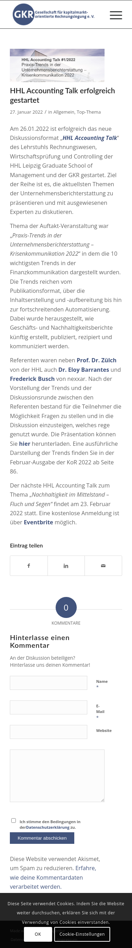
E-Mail (100, 712)
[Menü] (112, 14)
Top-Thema (89, 112)
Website (104, 730)
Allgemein (64, 112)
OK (38, 934)
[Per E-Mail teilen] (103, 566)
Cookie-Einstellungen (82, 934)
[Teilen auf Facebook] (29, 566)
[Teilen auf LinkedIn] (66, 566)
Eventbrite (38, 522)
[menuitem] (112, 14)
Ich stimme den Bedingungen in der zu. (50, 824)
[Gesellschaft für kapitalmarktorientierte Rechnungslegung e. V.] (55, 14)
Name (102, 685)
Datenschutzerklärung (47, 827)
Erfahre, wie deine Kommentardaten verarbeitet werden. (53, 877)
